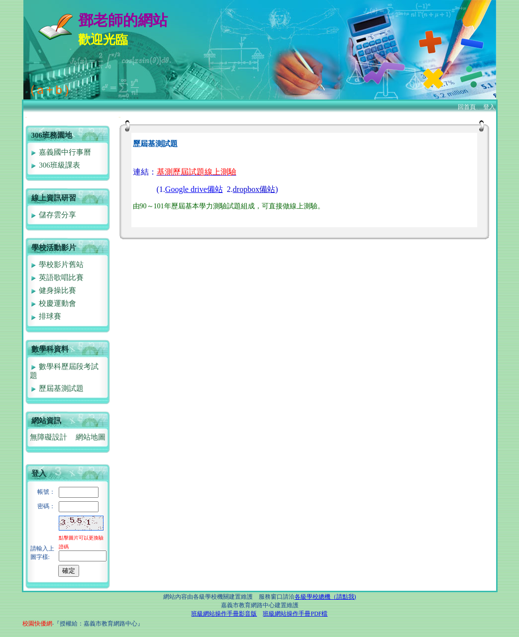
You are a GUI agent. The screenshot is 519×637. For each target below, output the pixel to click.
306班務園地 (52, 135)
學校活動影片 (53, 248)
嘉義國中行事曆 (61, 152)
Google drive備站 (194, 189)
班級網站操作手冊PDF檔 (295, 613)
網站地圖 (90, 437)
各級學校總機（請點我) (325, 596)
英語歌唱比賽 (57, 277)
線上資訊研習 (53, 198)
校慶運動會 (53, 303)
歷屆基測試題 (57, 388)
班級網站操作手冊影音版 (224, 613)
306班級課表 (55, 165)
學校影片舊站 (57, 265)
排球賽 (46, 316)
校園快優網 (37, 623)
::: (26, 117)
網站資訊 (46, 421)
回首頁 (467, 106)
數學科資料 (50, 349)
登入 (489, 106)
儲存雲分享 (53, 215)
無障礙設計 (48, 437)
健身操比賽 (53, 290)
